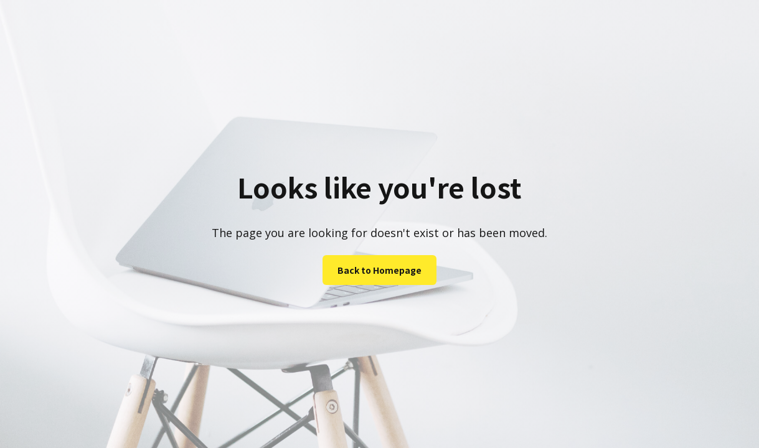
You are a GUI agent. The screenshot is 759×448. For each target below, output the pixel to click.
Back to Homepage (379, 270)
